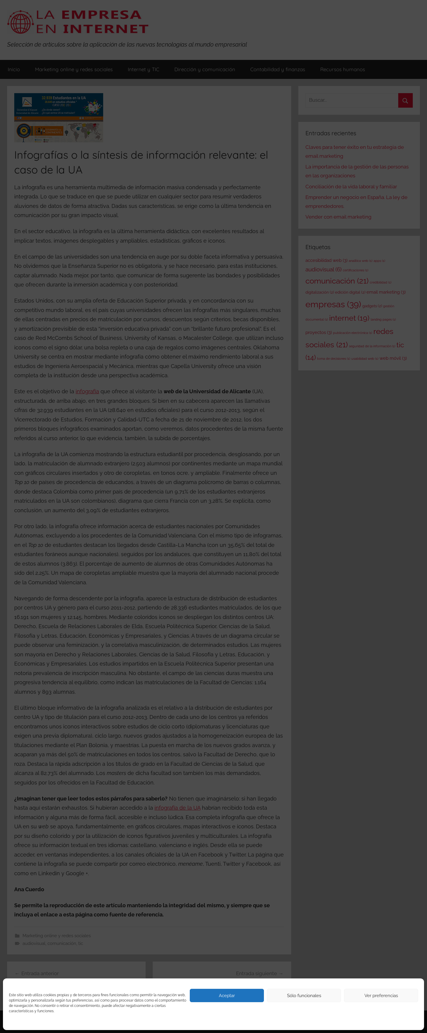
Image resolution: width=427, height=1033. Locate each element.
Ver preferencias (381, 995)
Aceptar (227, 995)
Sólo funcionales (304, 995)
